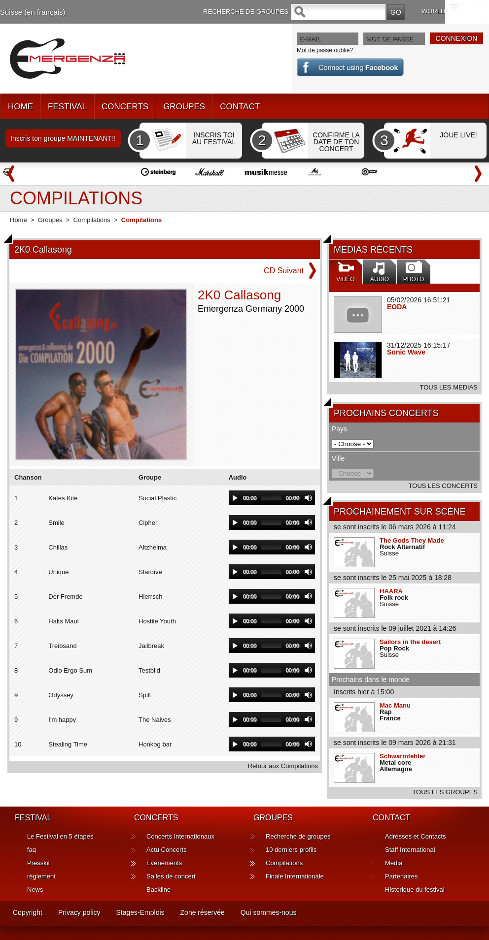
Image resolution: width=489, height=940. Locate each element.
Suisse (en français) (33, 12)
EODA (397, 307)
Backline (158, 889)
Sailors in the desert (410, 642)
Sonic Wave (406, 352)
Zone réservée (202, 912)
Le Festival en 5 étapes (60, 836)
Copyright (27, 912)
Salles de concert (171, 876)
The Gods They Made (412, 540)
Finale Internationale (295, 876)
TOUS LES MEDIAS (448, 387)
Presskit (38, 863)
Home (18, 220)
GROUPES (184, 106)
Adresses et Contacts (415, 836)
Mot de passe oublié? (325, 50)
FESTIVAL (67, 106)
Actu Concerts (166, 849)
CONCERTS (125, 106)
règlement (41, 876)
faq (31, 849)
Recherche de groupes (298, 836)
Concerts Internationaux (180, 836)
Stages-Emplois (140, 912)
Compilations (91, 220)
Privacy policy (79, 912)
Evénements (164, 863)
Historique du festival (415, 889)
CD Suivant (284, 270)
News (35, 889)
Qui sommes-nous (269, 912)
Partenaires (401, 876)
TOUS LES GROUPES (445, 792)
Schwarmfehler (402, 756)
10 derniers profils (291, 849)
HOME (20, 106)
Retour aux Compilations (283, 766)
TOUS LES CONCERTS (443, 486)
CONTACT (240, 106)
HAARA (391, 591)
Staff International (410, 849)
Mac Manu (395, 705)
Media (393, 863)
